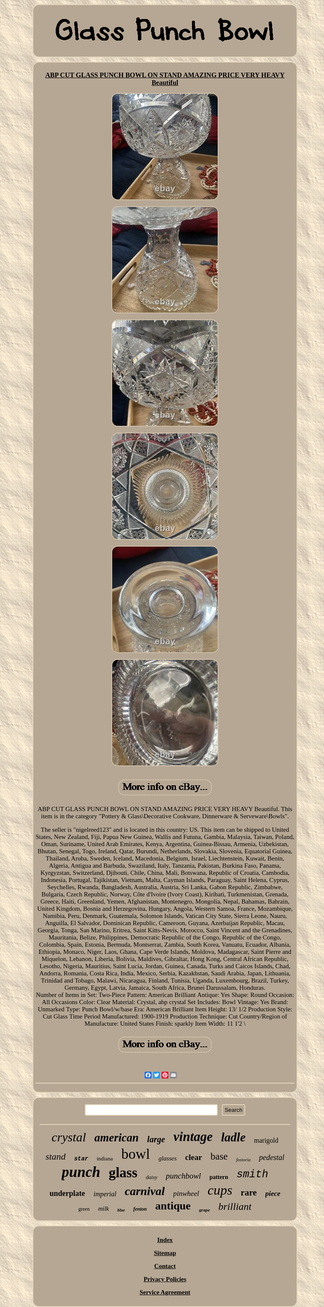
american (116, 1137)
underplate (67, 1193)
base (219, 1156)
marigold (266, 1140)
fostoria (243, 1159)
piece (273, 1194)
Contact (165, 1266)
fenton (140, 1209)
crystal (68, 1137)
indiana (105, 1158)
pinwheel (186, 1194)
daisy (151, 1177)
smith (252, 1174)
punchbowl (183, 1175)
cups (220, 1190)
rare (249, 1192)
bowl (136, 1154)
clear (193, 1157)
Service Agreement (165, 1292)
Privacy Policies (164, 1279)
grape (204, 1209)
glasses (168, 1158)
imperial (104, 1194)
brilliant (235, 1206)
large (156, 1139)
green (84, 1209)
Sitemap (165, 1253)
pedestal (271, 1157)
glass (123, 1172)
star (81, 1158)
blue (121, 1210)
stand (56, 1156)
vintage (193, 1136)
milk (103, 1208)
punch (81, 1172)
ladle (233, 1137)
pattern (218, 1177)
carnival (145, 1191)
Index (165, 1239)
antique (173, 1206)
